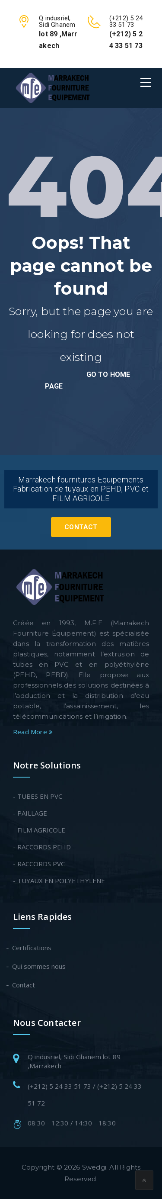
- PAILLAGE (30, 813)
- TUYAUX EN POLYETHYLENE (59, 880)
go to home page (87, 380)
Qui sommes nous (39, 966)
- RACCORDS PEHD (42, 846)
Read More (33, 731)
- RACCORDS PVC (39, 863)
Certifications (32, 947)
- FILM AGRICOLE (39, 830)
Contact (81, 527)
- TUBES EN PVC (37, 796)
